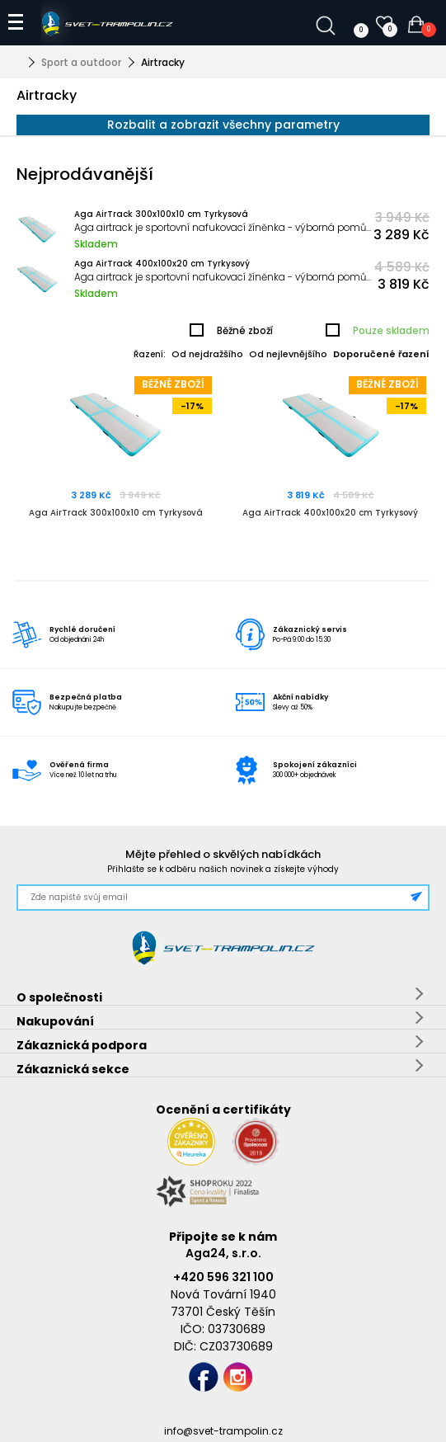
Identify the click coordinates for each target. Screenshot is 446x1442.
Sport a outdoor (81, 62)
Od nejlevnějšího (288, 353)
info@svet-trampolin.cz (223, 1431)
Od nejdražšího (207, 353)
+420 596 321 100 (223, 1277)
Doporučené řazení (381, 353)
